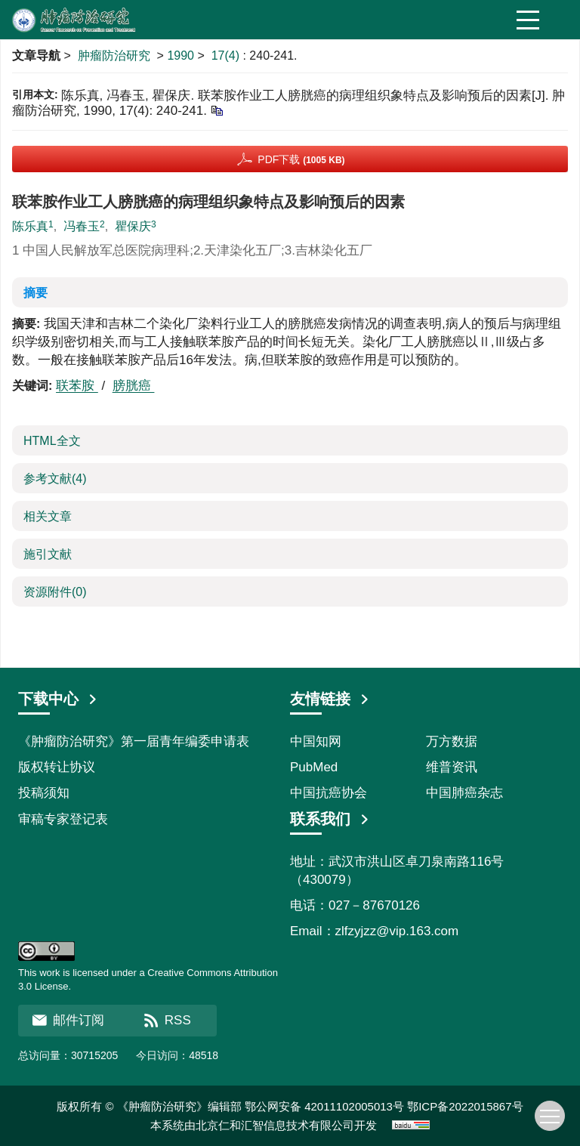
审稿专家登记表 (63, 819)
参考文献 (55, 478)
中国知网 (315, 741)
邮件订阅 (68, 1020)
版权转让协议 (56, 767)
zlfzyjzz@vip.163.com (397, 931)
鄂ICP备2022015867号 (465, 1106)
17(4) (227, 55)
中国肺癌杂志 (464, 793)
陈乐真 (30, 226)
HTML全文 (52, 440)
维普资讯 (451, 767)
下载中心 (58, 698)
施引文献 (47, 554)
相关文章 (47, 516)
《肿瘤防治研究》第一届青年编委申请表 (133, 741)
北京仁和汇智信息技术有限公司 (275, 1125)
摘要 (35, 292)
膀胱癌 (134, 385)
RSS (167, 1020)
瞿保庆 (133, 226)
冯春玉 (81, 226)
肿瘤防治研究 (114, 55)
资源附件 (55, 591)
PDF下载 (301, 159)
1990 (180, 55)
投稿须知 (43, 793)
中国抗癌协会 (328, 793)
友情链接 (330, 698)
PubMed (314, 767)
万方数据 (451, 741)
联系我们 (330, 819)
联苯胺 (77, 385)
